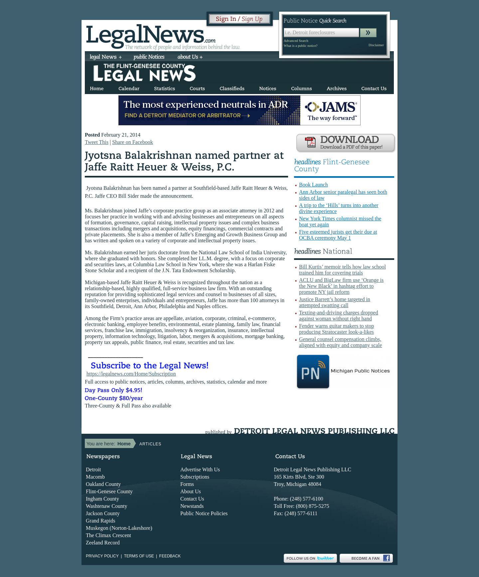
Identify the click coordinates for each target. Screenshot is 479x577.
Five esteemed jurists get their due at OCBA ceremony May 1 (338, 235)
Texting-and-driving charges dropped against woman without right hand (338, 315)
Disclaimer (376, 45)
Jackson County (103, 513)
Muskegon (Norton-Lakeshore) (119, 528)
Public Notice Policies (204, 513)
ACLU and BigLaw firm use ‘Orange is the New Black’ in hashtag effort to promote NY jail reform (341, 286)
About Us (190, 491)
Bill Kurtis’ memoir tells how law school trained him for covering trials (342, 270)
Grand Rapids (100, 520)
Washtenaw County (106, 506)
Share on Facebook (132, 142)
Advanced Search (296, 41)
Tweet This (96, 142)
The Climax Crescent (108, 535)
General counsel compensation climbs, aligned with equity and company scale (340, 342)
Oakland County (103, 484)
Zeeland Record (103, 542)
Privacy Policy (102, 556)
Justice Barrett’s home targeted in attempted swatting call (334, 302)
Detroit (93, 469)
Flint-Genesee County (109, 491)
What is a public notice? (300, 46)
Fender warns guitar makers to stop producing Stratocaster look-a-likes (336, 329)
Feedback (170, 556)
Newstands (192, 506)
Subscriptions (194, 477)
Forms (187, 484)
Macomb (95, 477)
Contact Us (192, 499)
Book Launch (313, 184)
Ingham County (102, 499)
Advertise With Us (200, 469)
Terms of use (139, 556)
